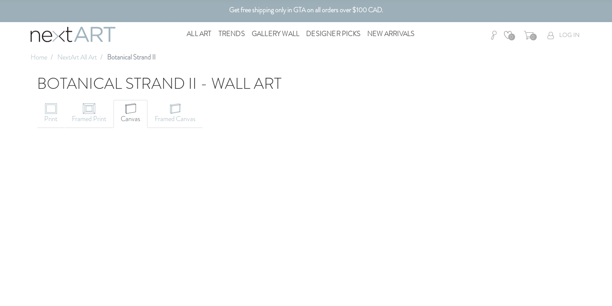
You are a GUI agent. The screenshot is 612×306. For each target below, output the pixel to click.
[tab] (51, 114)
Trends (231, 34)
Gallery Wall (275, 34)
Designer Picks (333, 34)
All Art (199, 34)
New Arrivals (390, 34)
